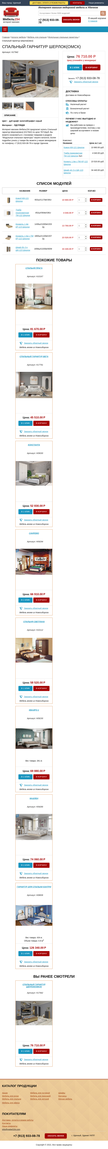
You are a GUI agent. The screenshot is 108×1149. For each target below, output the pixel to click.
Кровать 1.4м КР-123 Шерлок (23, 225)
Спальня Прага (33, 268)
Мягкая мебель (65, 1099)
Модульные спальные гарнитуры (63, 37)
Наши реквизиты (96, 3)
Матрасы (62, 1096)
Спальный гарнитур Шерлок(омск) (33, 985)
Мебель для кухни (10, 1096)
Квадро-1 (34, 710)
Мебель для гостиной (40, 1093)
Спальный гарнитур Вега (34, 356)
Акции (5, 1093)
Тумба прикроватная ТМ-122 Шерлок (73, 154)
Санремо (34, 533)
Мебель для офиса (11, 1103)
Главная (6, 37)
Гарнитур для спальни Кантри (34, 887)
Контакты (77, 3)
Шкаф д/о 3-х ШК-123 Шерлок (73, 171)
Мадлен (34, 798)
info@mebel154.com (11, 1129)
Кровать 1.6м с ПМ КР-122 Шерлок (76, 162)
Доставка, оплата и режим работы (48, 3)
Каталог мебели (18, 37)
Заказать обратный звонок (86, 82)
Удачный (17, 3)
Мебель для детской (39, 1099)
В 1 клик (74, 67)
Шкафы (61, 1093)
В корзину (92, 67)
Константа (34, 445)
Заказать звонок (71, 20)
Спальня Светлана (34, 622)
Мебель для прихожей (40, 1096)
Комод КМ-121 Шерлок (74, 147)
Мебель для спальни (36, 37)
